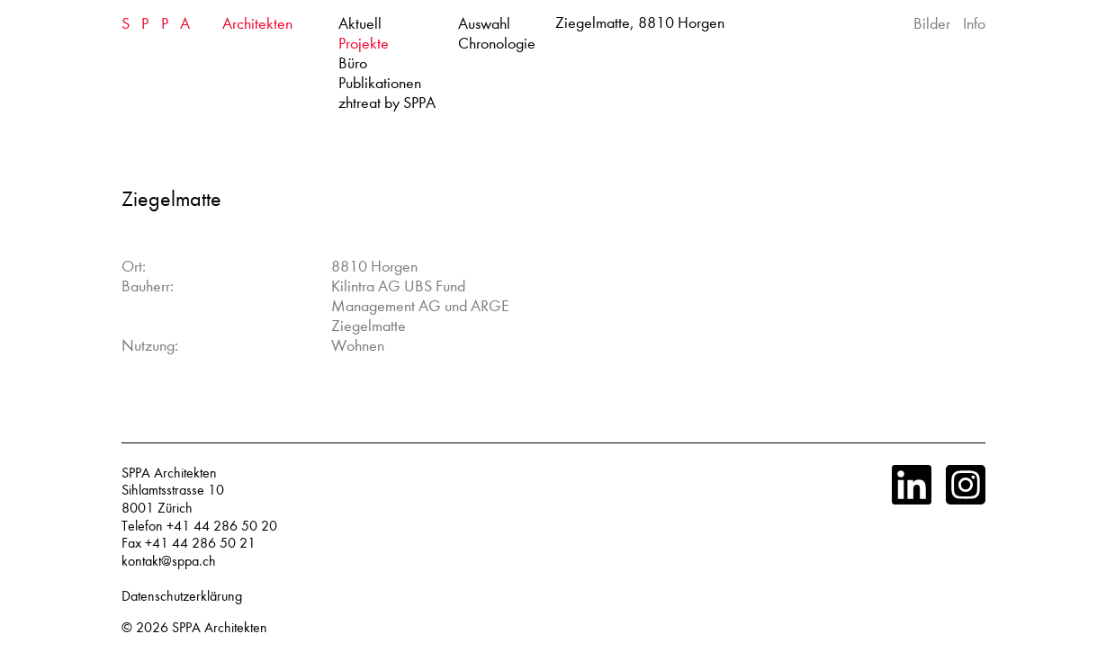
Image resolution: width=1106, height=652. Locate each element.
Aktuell (360, 23)
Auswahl (484, 23)
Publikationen (379, 83)
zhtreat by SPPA (387, 103)
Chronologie (496, 43)
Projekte (363, 43)
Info (974, 23)
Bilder (931, 23)
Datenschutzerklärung (181, 596)
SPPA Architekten (219, 628)
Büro (352, 63)
